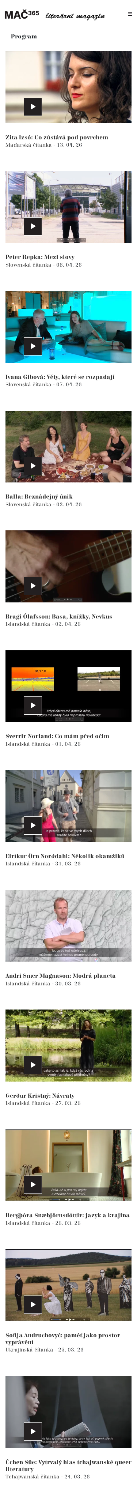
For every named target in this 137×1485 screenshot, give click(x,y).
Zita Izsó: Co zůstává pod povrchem (56, 138)
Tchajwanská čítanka (33, 1477)
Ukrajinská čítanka (30, 1350)
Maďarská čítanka (29, 145)
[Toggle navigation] (130, 14)
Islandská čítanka (28, 624)
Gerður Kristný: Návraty (40, 1096)
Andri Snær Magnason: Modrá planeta (60, 976)
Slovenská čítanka (29, 265)
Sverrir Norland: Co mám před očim (57, 736)
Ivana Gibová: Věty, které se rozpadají (60, 377)
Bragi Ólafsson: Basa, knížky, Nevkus (58, 617)
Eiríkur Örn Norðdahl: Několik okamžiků (65, 856)
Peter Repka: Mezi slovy (40, 257)
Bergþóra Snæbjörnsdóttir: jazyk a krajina (67, 1216)
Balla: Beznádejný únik (39, 497)
